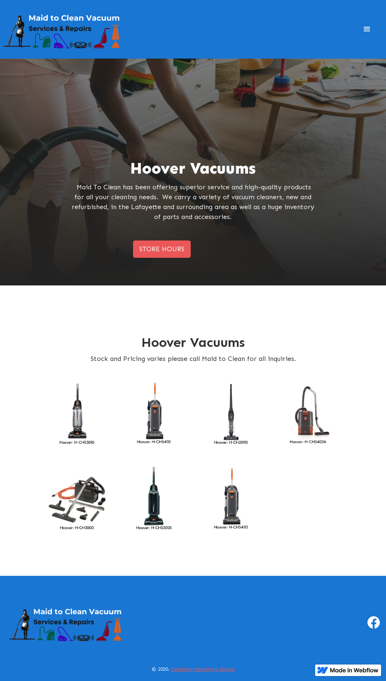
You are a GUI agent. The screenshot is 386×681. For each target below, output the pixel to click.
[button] (367, 29)
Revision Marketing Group (203, 669)
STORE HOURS (162, 249)
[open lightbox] (77, 414)
